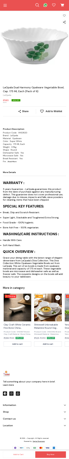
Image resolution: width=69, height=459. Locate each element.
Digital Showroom (39, 441)
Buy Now (50, 454)
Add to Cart (18, 454)
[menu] (5, 5)
